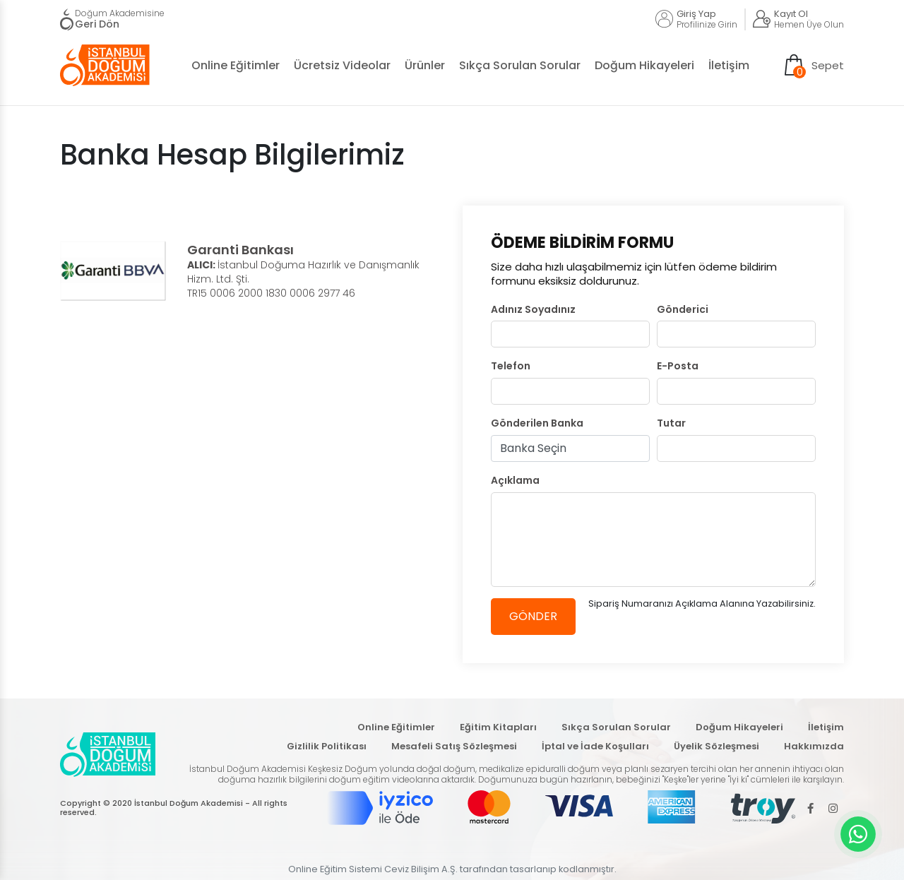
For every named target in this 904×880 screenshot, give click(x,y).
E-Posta (677, 366)
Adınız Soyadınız (533, 310)
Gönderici (682, 310)
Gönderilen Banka (537, 423)
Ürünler (425, 65)
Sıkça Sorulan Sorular (520, 65)
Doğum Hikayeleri (644, 65)
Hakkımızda (814, 746)
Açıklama (515, 481)
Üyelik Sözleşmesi (716, 746)
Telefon (510, 366)
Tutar (671, 423)
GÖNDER (533, 616)
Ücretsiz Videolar (342, 65)
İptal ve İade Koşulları (595, 746)
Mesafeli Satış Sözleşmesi (454, 746)
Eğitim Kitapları (498, 727)
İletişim (728, 65)
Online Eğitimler (235, 65)
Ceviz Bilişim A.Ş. (421, 869)
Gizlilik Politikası (327, 746)
